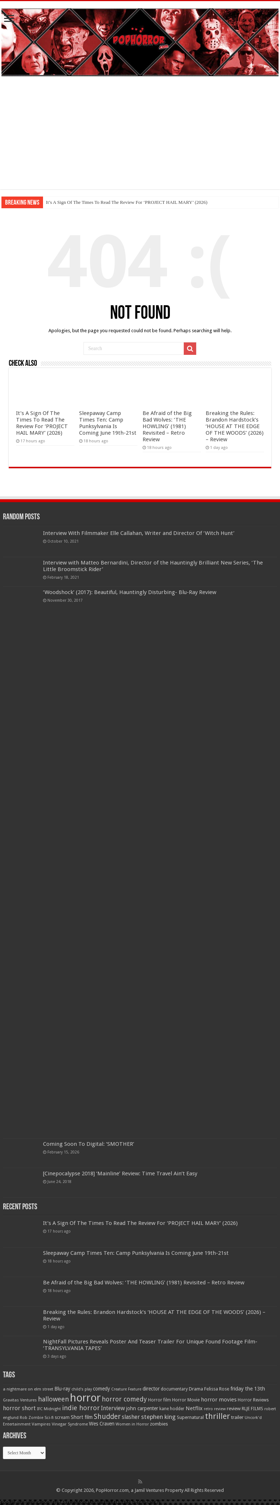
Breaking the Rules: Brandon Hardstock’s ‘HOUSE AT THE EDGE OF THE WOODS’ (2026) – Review (235, 426)
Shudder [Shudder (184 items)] (107, 1416)
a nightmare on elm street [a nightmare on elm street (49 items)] (28, 1389)
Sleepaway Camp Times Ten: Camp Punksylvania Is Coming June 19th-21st (107, 423)
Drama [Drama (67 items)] (196, 1389)
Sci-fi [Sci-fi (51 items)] (49, 1417)
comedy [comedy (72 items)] (101, 1389)
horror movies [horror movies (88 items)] (219, 1399)
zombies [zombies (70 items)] (159, 1424)
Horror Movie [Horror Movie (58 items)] (186, 1400)
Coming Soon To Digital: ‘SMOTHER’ (88, 1144)
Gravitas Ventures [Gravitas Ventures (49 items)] (20, 1400)
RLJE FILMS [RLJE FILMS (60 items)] (252, 1408)
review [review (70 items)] (234, 1408)
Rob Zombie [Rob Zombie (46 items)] (31, 1417)
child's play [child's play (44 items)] (81, 1389)
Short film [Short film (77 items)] (82, 1417)
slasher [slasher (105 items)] (131, 1416)
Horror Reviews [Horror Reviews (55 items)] (253, 1400)
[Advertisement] (140, 138)
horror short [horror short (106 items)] (19, 1408)
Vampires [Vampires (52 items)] (41, 1424)
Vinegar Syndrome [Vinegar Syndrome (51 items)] (70, 1424)
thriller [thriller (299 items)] (217, 1416)
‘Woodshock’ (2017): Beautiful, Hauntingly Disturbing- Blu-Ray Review (129, 592)
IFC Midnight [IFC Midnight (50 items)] (49, 1408)
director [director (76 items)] (151, 1389)
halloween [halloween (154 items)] (53, 1399)
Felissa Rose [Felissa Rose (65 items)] (216, 1389)
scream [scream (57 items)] (62, 1417)
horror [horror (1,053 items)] (85, 1398)
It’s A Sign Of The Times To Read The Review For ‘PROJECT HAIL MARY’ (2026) (126, 202)
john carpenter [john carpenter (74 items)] (142, 1408)
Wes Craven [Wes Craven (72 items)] (101, 1424)
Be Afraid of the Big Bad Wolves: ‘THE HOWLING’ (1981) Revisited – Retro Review (167, 426)
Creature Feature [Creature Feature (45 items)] (126, 1389)
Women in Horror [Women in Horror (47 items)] (132, 1424)
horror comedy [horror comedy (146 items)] (124, 1399)
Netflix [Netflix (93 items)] (194, 1408)
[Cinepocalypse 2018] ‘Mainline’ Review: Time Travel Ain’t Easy (120, 1173)
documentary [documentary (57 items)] (174, 1389)
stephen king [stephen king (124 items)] (158, 1416)
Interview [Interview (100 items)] (113, 1408)
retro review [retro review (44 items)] (215, 1409)
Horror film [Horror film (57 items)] (159, 1400)
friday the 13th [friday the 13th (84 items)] (247, 1389)
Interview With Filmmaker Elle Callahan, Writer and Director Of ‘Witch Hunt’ (138, 533)
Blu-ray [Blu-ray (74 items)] (62, 1389)
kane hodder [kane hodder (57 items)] (171, 1408)
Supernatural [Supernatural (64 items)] (190, 1417)
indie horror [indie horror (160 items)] (81, 1408)
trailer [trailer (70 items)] (237, 1417)
